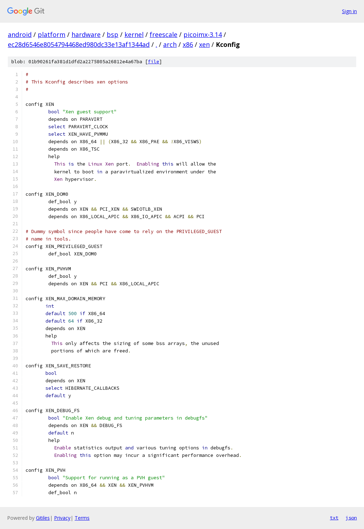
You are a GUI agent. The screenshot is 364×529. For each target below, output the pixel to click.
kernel (134, 34)
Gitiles (43, 517)
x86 (188, 44)
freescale (163, 34)
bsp (112, 34)
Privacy (62, 517)
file (153, 62)
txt (334, 517)
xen (204, 44)
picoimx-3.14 (202, 34)
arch (170, 44)
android (20, 34)
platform (51, 34)
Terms (82, 517)
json (351, 517)
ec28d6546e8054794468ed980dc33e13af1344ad (79, 44)
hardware (86, 34)
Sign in (349, 11)
